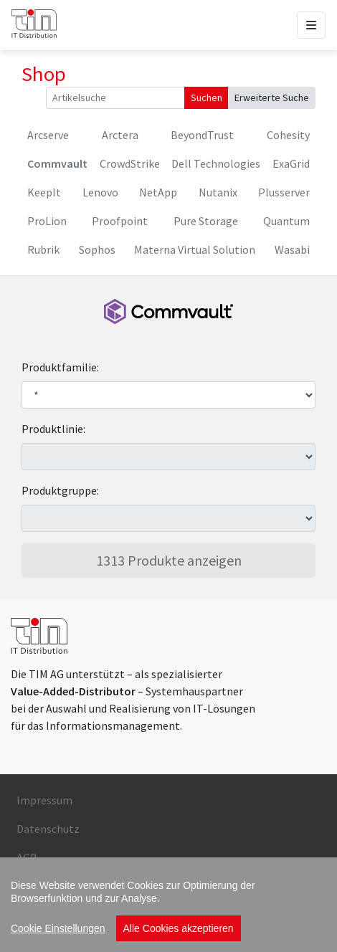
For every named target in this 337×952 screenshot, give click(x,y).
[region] (168, 904)
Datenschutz (48, 829)
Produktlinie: (53, 429)
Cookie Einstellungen (58, 928)
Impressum (44, 800)
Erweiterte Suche (271, 97)
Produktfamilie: (60, 367)
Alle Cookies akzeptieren (178, 928)
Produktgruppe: (60, 490)
